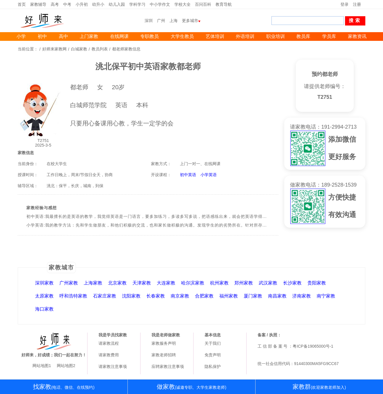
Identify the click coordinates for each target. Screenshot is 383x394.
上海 (173, 20)
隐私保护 (213, 366)
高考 (55, 4)
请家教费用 (109, 355)
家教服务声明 (164, 343)
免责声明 (213, 355)
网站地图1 (41, 365)
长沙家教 (292, 282)
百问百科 (203, 4)
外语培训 (245, 36)
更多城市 (190, 20)
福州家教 (228, 295)
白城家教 (79, 49)
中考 (67, 4)
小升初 (82, 4)
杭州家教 (219, 282)
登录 (344, 4)
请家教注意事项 (113, 366)
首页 (22, 4)
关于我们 (213, 343)
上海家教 (93, 282)
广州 (161, 20)
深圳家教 (44, 282)
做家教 (191, 386)
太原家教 (44, 295)
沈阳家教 (131, 295)
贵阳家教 (316, 282)
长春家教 (155, 295)
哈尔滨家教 (192, 282)
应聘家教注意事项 (168, 366)
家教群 (319, 386)
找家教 (63, 386)
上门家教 (89, 36)
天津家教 (141, 282)
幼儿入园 (117, 4)
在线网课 (119, 36)
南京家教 (180, 295)
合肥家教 (204, 295)
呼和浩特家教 (73, 295)
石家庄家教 (104, 295)
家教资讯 (357, 36)
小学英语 (208, 174)
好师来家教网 (54, 49)
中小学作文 (160, 4)
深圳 (149, 20)
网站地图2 (66, 365)
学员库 (329, 36)
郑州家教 (243, 282)
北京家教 (117, 282)
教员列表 (100, 49)
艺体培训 (215, 36)
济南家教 (301, 295)
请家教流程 (109, 343)
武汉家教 (268, 282)
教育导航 (224, 4)
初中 (42, 36)
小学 (21, 36)
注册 (357, 4)
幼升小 (98, 4)
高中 (63, 36)
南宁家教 (326, 295)
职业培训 (275, 36)
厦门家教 (253, 295)
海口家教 (44, 309)
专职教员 (149, 36)
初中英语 (188, 174)
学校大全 (182, 4)
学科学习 (137, 4)
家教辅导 (38, 4)
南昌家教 (277, 295)
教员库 (303, 36)
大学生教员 (182, 36)
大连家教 (166, 282)
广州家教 (68, 282)
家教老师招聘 (164, 355)
